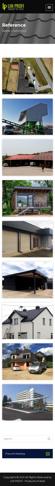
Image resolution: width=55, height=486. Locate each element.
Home (7, 31)
